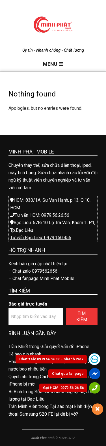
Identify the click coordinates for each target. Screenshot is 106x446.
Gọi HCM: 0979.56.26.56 (63, 388)
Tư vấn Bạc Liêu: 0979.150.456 (40, 237)
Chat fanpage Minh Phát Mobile (43, 278)
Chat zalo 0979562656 (34, 271)
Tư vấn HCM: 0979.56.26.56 (42, 215)
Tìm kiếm (81, 316)
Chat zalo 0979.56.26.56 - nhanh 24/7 (51, 359)
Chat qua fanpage (68, 373)
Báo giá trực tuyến (27, 304)
